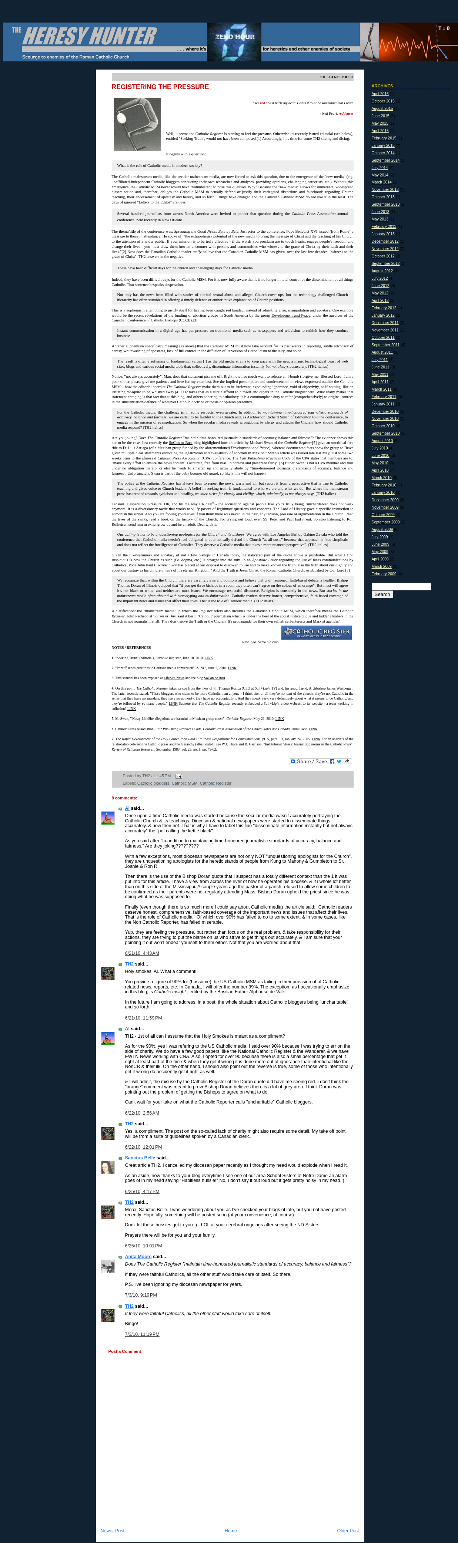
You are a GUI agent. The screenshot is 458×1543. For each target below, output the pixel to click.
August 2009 (382, 530)
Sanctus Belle (140, 1157)
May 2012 (380, 293)
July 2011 (380, 360)
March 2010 (382, 478)
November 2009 (385, 507)
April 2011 (380, 382)
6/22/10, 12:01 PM (143, 1147)
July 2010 (380, 448)
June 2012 (381, 286)
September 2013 (386, 204)
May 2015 (380, 123)
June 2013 (381, 212)
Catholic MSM (185, 783)
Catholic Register (215, 783)
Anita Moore (138, 1256)
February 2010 (384, 485)
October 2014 (383, 153)
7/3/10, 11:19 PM (142, 1334)
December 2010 (385, 412)
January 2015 (383, 146)
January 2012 (383, 315)
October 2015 (383, 101)
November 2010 (385, 419)
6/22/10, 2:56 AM (142, 1113)
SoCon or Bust (165, 616)
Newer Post (112, 1530)
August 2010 (382, 441)
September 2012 (386, 264)
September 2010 (386, 433)
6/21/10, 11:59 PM (143, 1018)
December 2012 (385, 241)
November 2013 (385, 190)
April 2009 (380, 559)
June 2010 (381, 456)
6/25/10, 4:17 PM (142, 1191)
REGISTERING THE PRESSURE (160, 87)
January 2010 (383, 493)
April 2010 (380, 470)
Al (127, 808)
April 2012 (380, 301)
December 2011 (385, 323)
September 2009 (386, 522)
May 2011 (380, 375)
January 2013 (383, 234)
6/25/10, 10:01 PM (143, 1246)
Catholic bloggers (153, 783)
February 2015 (384, 138)
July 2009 (380, 537)
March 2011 (382, 389)
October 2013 (383, 197)
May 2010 (380, 463)
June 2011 (381, 367)
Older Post (348, 1530)
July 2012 (380, 278)
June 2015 (381, 116)
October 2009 (383, 515)
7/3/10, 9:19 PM (141, 1295)
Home (231, 1530)
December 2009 (385, 500)
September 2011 (386, 345)
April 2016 (380, 94)
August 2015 (382, 109)
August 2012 (382, 271)
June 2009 (381, 544)
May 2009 (380, 552)
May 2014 (380, 175)
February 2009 (384, 574)
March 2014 (382, 182)
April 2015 (380, 131)
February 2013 (384, 227)
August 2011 (382, 352)
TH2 (129, 964)
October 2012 (383, 256)
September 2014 (386, 160)
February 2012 (384, 308)
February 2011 (384, 397)
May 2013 (380, 219)
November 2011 (385, 330)
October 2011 (383, 338)
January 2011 (383, 404)
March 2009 (382, 567)
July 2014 (380, 168)
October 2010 (383, 426)
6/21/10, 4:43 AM (142, 953)
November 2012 (385, 249)
